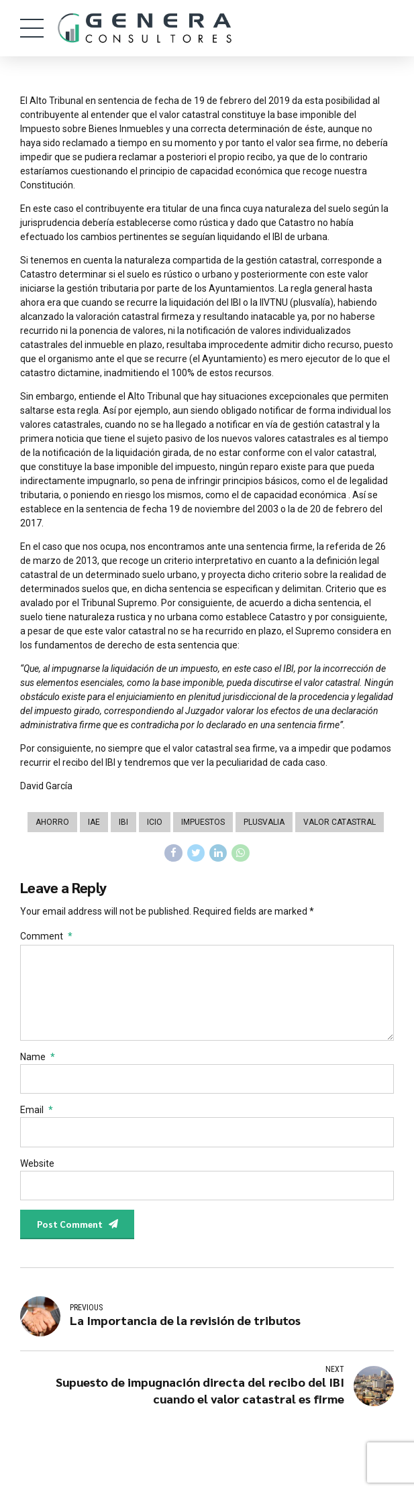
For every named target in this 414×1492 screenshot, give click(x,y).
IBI (123, 822)
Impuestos (203, 822)
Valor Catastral (339, 822)
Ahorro (52, 822)
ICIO (154, 822)
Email (36, 1115)
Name (37, 1062)
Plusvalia (264, 822)
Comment (46, 937)
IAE (94, 822)
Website (37, 1170)
